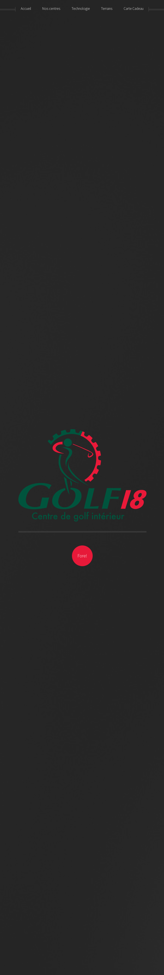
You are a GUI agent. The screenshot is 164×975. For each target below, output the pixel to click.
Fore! (82, 556)
